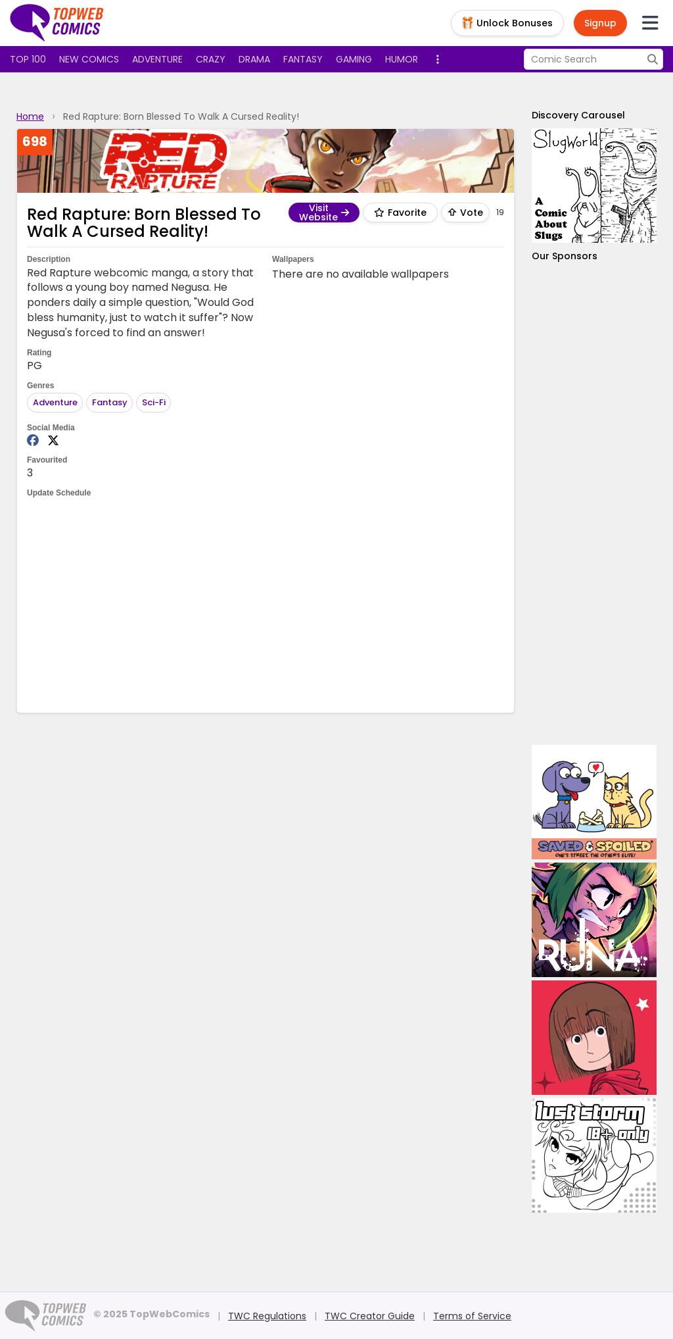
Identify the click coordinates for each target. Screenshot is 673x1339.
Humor (401, 59)
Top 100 (28, 59)
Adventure (157, 59)
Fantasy (303, 59)
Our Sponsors (564, 256)
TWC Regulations (267, 1316)
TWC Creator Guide (370, 1316)
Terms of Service (472, 1316)
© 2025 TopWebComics (151, 1314)
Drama (254, 59)
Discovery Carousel (578, 115)
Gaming (354, 59)
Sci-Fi (154, 402)
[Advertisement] (266, 604)
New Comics (89, 59)
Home (30, 116)
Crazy (210, 59)
